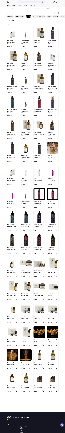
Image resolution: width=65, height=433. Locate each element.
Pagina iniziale (23, 427)
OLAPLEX (55, 16)
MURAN (28, 16)
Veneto (13, 8)
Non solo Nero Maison (35, 8)
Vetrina (22, 428)
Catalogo (19, 5)
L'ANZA (49, 16)
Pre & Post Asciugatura (39, 16)
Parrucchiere (27, 8)
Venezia (17, 8)
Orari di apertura (11, 427)
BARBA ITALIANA (19, 16)
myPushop (9, 8)
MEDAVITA (10, 16)
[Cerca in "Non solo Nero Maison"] (30, 2)
